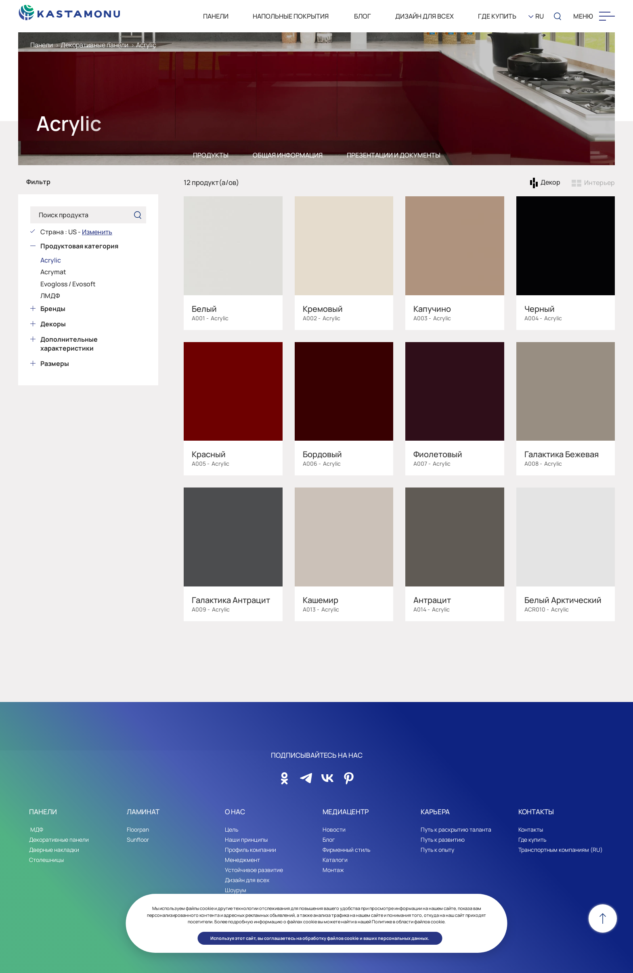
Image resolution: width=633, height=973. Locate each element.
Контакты (530, 829)
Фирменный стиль (346, 849)
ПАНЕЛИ (215, 16)
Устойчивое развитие (254, 870)
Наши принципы (246, 839)
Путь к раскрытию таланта (456, 829)
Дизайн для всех (424, 16)
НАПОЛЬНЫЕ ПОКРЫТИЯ (291, 16)
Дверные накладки (54, 849)
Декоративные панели (94, 44)
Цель (231, 829)
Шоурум (235, 890)
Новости (334, 829)
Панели (41, 44)
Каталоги (335, 860)
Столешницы (46, 860)
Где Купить (497, 16)
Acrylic (146, 44)
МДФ (36, 829)
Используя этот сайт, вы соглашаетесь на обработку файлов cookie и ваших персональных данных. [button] (319, 938)
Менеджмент (242, 860)
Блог (329, 839)
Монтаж (333, 870)
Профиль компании (250, 849)
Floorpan (138, 829)
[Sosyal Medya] (285, 776)
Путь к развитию (443, 839)
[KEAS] (69, 10)
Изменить (97, 231)
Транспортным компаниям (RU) (560, 849)
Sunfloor (138, 839)
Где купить (532, 839)
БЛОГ (362, 16)
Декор (550, 182)
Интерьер (599, 182)
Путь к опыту (437, 849)
